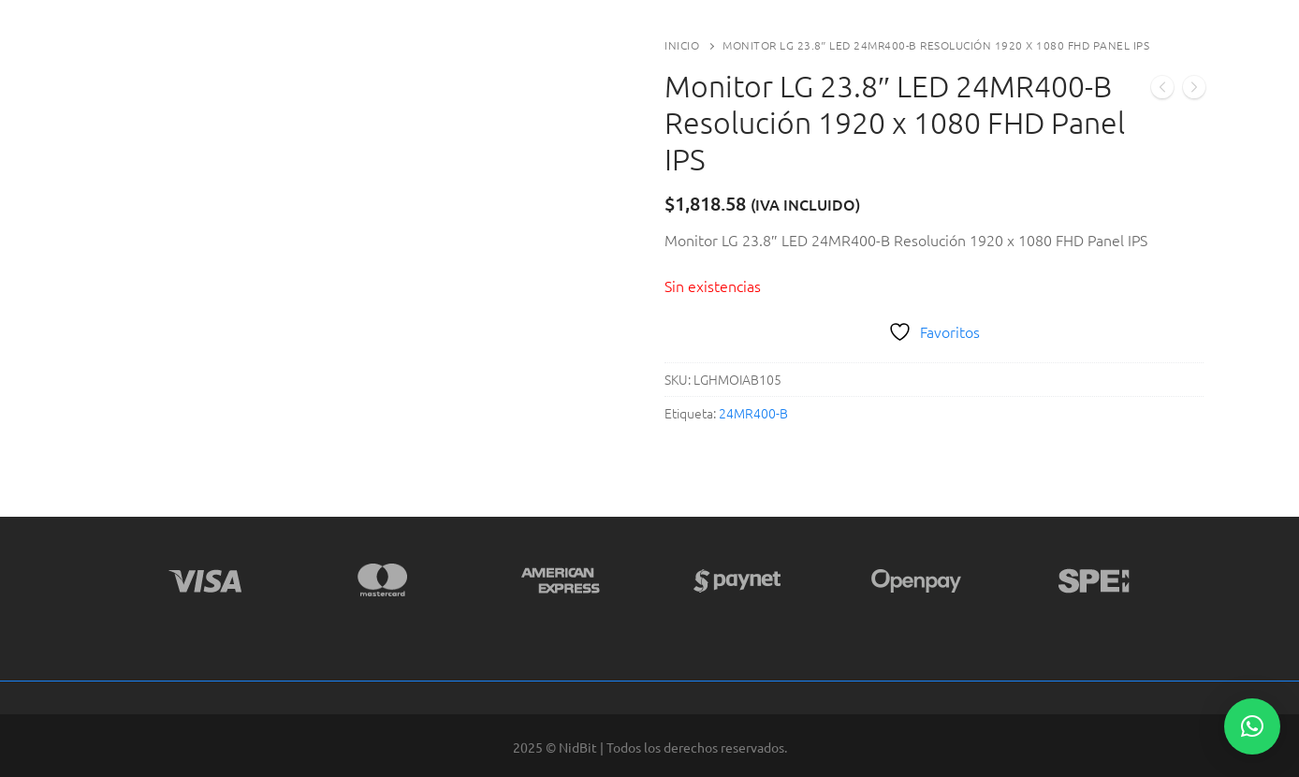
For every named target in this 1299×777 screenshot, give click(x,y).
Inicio (681, 44)
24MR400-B (753, 412)
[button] (1252, 726)
